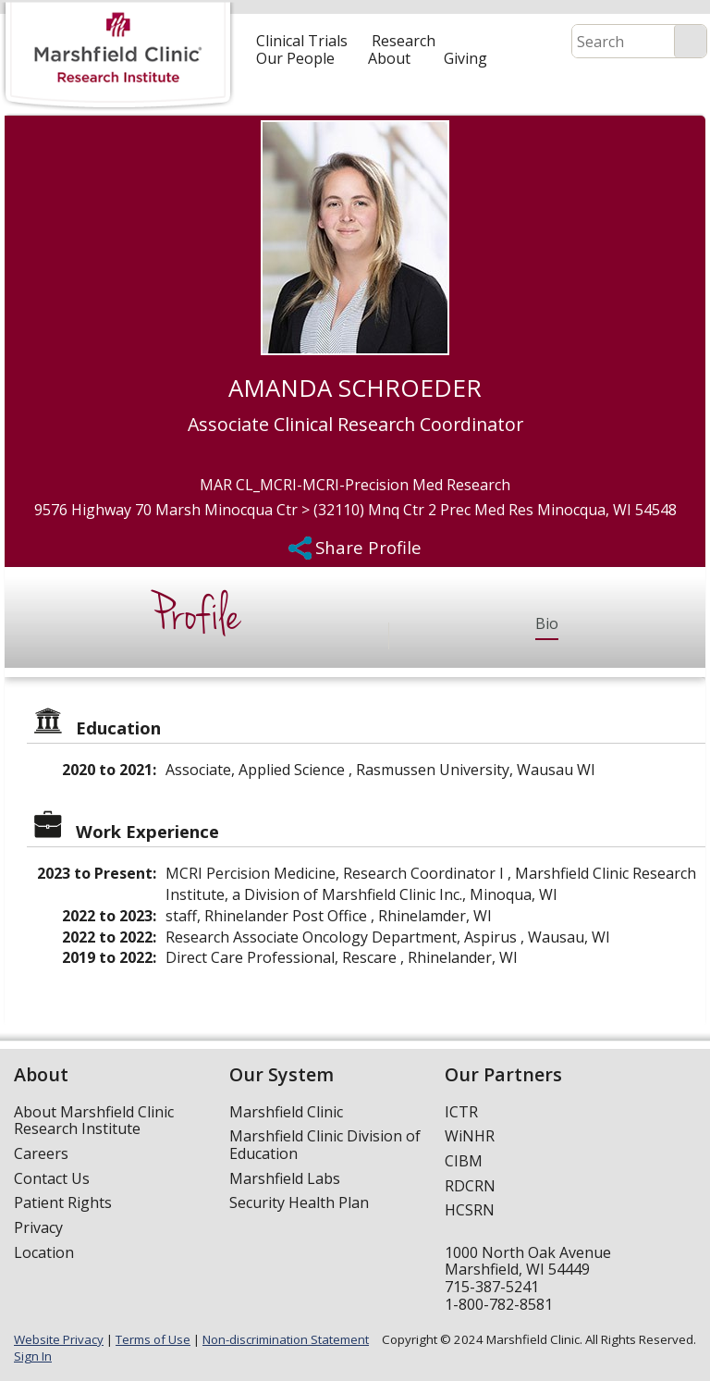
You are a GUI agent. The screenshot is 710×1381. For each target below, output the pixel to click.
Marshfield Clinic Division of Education (325, 1145)
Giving (465, 58)
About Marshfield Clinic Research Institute (94, 1121)
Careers (41, 1153)
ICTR (461, 1112)
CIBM (464, 1161)
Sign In (33, 1356)
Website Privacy (59, 1339)
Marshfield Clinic (286, 1112)
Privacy (38, 1227)
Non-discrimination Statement (285, 1339)
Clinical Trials (302, 41)
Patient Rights (63, 1202)
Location (44, 1252)
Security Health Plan (299, 1202)
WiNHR (470, 1136)
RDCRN (470, 1186)
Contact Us (52, 1178)
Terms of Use (153, 1339)
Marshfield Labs (284, 1178)
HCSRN (470, 1210)
